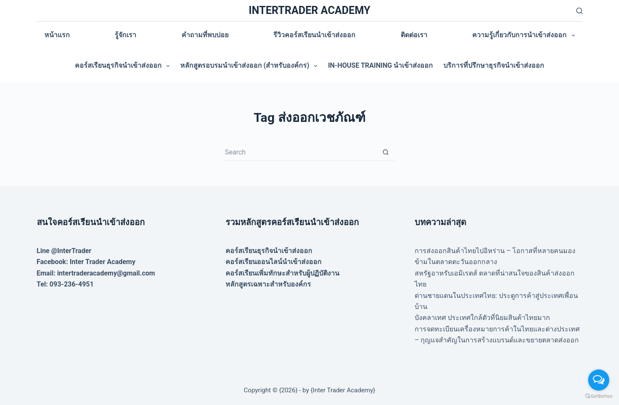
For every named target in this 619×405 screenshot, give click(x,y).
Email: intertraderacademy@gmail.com (96, 273)
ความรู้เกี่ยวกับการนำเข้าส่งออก (525, 35)
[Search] (579, 11)
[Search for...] (301, 152)
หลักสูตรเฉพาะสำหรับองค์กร (268, 284)
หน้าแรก (57, 35)
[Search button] (385, 152)
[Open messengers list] (598, 380)
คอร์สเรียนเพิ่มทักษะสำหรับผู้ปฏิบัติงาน (282, 273)
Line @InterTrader (64, 251)
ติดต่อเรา (414, 35)
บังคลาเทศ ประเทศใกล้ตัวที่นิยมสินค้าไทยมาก (482, 318)
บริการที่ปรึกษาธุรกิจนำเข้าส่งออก (493, 65)
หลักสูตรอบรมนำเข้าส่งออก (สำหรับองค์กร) (250, 66)
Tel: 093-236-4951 (65, 284)
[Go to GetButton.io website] (598, 396)
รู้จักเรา (125, 35)
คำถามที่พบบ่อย (205, 35)
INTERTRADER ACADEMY (309, 10)
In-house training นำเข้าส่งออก (380, 65)
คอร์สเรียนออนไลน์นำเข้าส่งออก (274, 262)
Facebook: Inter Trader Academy (86, 262)
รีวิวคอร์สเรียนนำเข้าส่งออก (314, 35)
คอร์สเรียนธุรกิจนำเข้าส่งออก (124, 66)
